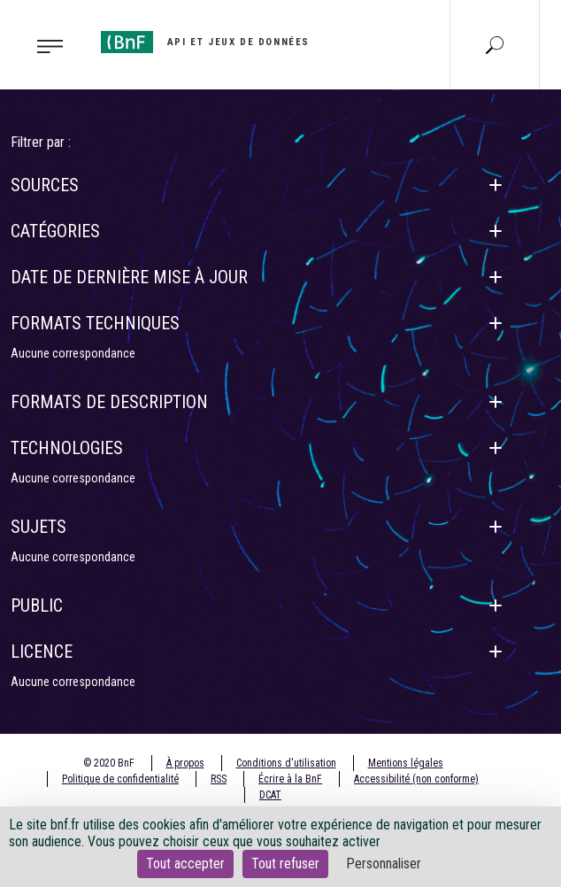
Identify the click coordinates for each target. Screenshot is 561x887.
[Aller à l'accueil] (205, 42)
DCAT (270, 795)
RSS (219, 779)
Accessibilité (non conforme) (416, 779)
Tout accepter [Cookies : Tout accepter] (185, 863)
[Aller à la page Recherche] (494, 44)
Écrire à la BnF (290, 779)
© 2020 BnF (108, 763)
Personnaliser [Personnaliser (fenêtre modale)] (383, 863)
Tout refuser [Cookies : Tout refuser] (285, 863)
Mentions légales (405, 763)
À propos (185, 763)
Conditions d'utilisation (286, 763)
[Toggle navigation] (45, 45)
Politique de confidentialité (120, 779)
